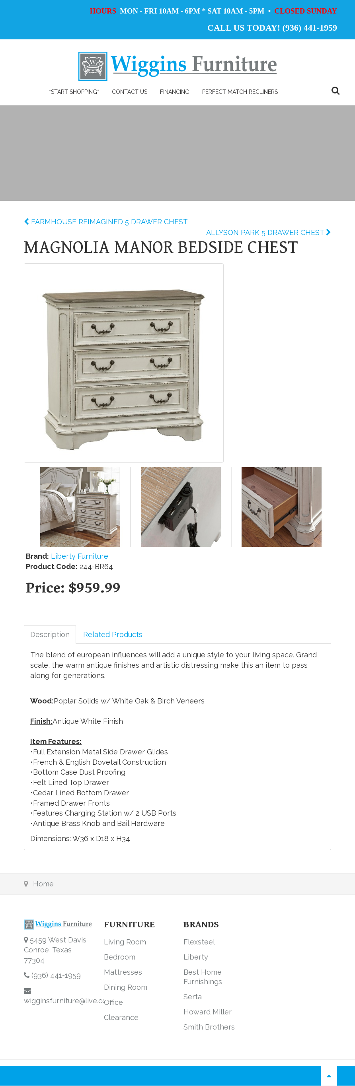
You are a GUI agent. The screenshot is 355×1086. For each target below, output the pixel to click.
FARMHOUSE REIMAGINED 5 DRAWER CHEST (108, 222)
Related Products (112, 634)
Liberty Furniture (79, 556)
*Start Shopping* (74, 92)
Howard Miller (207, 1012)
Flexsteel (199, 942)
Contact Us (129, 92)
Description (50, 634)
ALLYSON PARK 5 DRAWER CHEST (266, 232)
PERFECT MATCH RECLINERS (240, 92)
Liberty (195, 957)
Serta (192, 997)
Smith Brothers (209, 1027)
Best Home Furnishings (202, 977)
